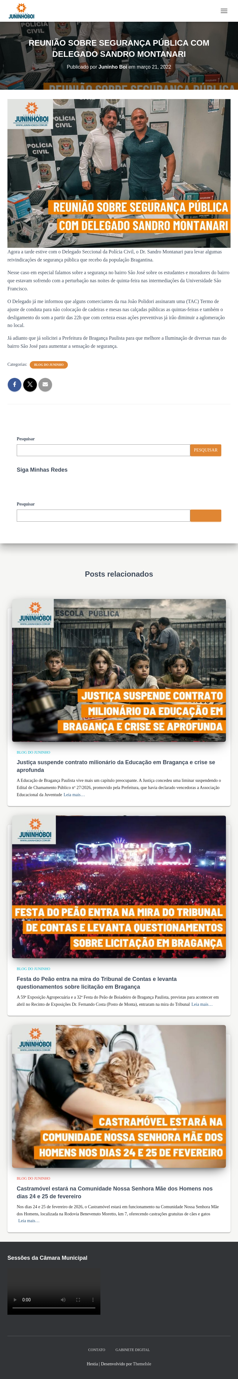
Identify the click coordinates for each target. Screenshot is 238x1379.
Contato (96, 1350)
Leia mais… (74, 794)
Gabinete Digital (133, 1350)
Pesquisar (26, 439)
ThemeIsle (142, 1364)
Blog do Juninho (49, 364)
